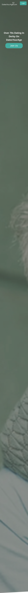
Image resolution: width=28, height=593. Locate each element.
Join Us (14, 45)
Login (23, 3)
